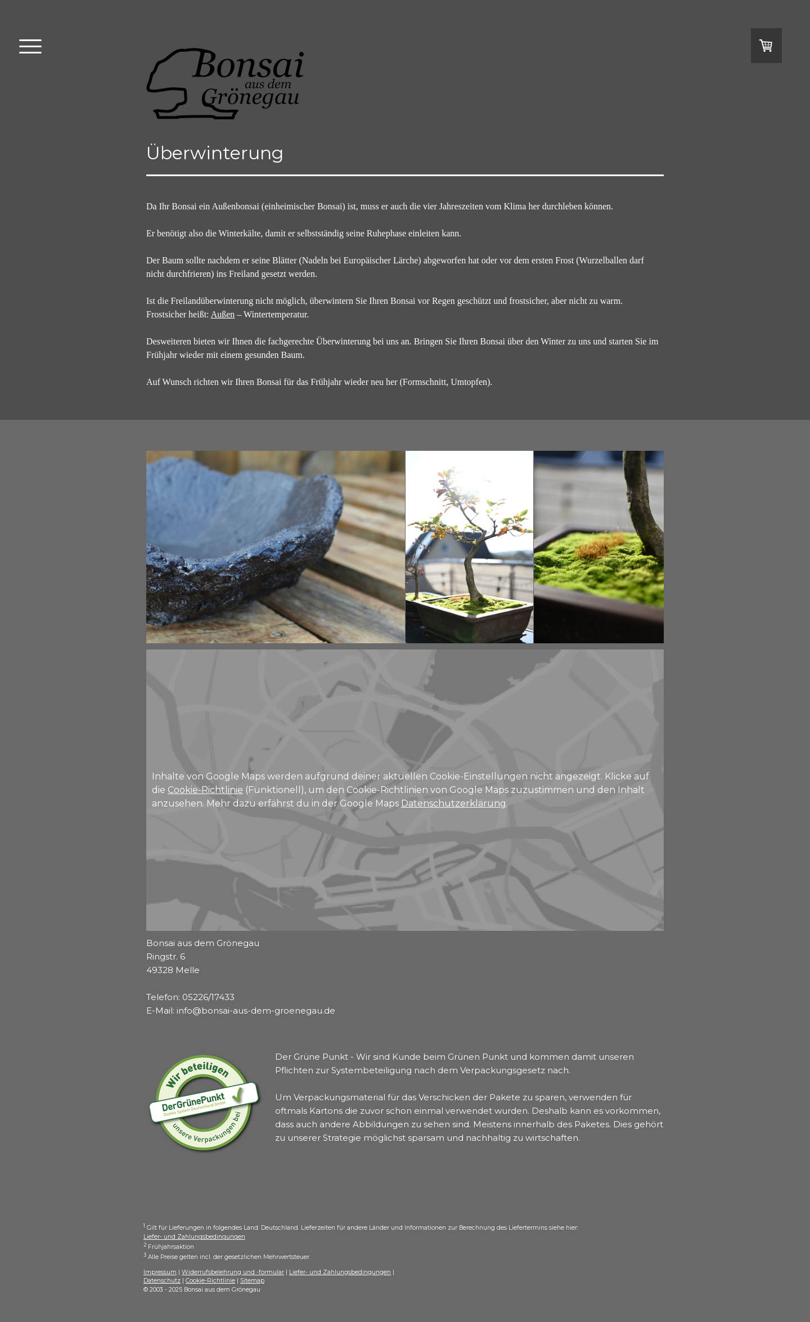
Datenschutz (162, 1280)
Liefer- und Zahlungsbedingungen (194, 1236)
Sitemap (252, 1280)
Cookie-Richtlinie (205, 790)
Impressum (160, 1272)
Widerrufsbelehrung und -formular (233, 1272)
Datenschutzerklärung (453, 803)
